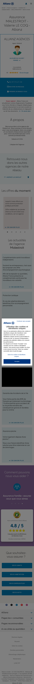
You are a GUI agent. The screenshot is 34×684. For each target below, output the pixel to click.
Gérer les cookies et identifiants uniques (16, 355)
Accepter (17, 361)
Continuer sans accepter (23, 321)
